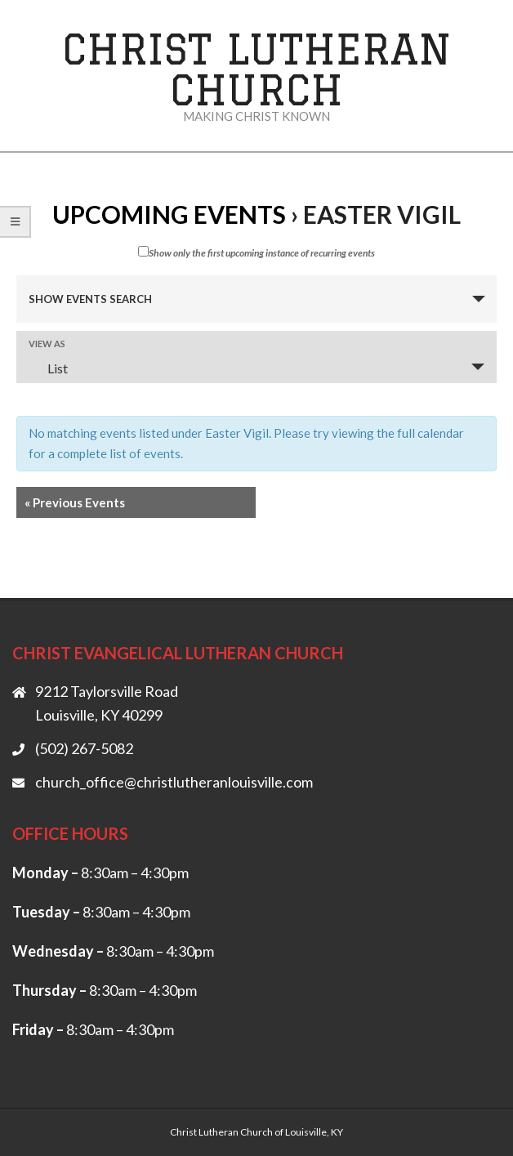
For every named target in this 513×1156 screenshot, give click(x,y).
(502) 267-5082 (84, 748)
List (48, 368)
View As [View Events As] (47, 343)
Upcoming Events (169, 214)
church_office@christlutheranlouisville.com (174, 782)
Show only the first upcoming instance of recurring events (256, 252)
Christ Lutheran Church (257, 69)
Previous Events (75, 502)
